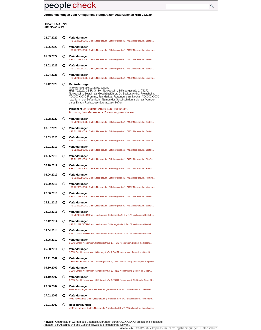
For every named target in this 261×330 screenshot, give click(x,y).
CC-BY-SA (142, 328)
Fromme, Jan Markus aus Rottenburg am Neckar (101, 112)
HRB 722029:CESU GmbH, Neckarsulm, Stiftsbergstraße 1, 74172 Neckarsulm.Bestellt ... (111, 215)
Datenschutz (208, 328)
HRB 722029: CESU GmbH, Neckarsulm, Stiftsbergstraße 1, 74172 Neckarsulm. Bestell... (111, 41)
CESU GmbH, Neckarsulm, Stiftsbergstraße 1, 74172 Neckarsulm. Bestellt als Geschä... (110, 243)
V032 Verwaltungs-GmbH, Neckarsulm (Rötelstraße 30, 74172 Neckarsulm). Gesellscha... (111, 308)
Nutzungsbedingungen (184, 328)
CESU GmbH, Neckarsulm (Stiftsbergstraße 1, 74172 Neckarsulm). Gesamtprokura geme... (112, 261)
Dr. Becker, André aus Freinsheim (105, 108)
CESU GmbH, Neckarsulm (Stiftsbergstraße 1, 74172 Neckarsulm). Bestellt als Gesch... (110, 271)
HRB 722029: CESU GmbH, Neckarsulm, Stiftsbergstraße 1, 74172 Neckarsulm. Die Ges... (112, 159)
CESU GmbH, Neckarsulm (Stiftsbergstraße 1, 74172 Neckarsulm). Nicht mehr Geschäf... (111, 280)
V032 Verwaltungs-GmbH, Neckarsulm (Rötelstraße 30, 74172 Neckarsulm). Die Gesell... (111, 289)
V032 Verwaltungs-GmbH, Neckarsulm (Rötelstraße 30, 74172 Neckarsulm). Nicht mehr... (111, 298)
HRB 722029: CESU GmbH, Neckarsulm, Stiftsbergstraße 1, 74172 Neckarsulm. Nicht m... (112, 50)
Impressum (159, 328)
